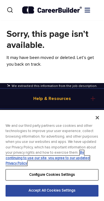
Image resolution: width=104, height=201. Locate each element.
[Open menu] (92, 9)
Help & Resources (52, 98)
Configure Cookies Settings (52, 174)
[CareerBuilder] (52, 10)
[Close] (97, 118)
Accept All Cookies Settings (52, 190)
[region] (52, 155)
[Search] (10, 10)
